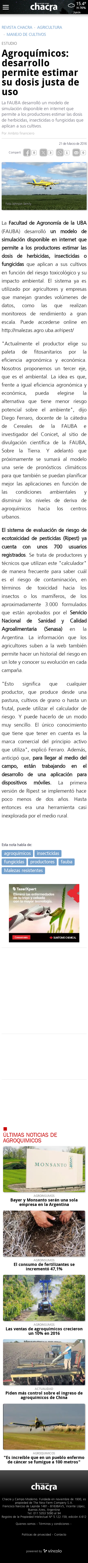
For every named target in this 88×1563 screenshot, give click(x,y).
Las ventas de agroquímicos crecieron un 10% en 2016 (44, 1331)
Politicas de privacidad (36, 1534)
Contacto (60, 1534)
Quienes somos (25, 1524)
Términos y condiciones (54, 1524)
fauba (66, 862)
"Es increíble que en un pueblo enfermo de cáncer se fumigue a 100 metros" (44, 1460)
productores (42, 862)
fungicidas (14, 862)
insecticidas (48, 853)
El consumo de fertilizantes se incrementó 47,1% (44, 1267)
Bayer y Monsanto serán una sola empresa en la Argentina (44, 1202)
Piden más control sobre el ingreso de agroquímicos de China (44, 1395)
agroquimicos (17, 853)
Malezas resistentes (23, 870)
